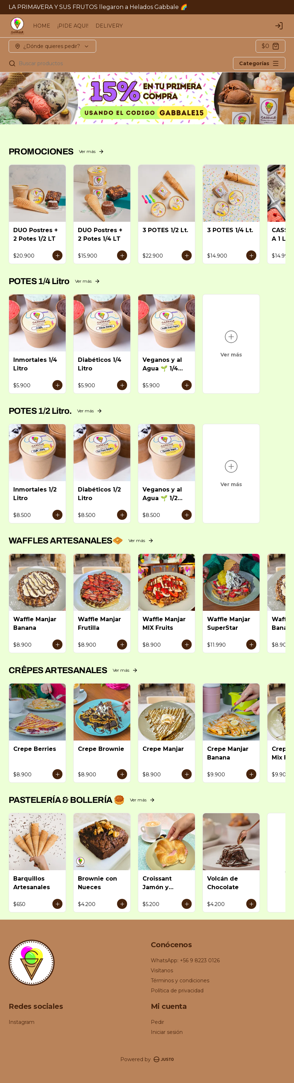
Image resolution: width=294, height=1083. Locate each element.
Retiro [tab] (188, 508)
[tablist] (147, 508)
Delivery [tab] (106, 508)
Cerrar (147, 593)
